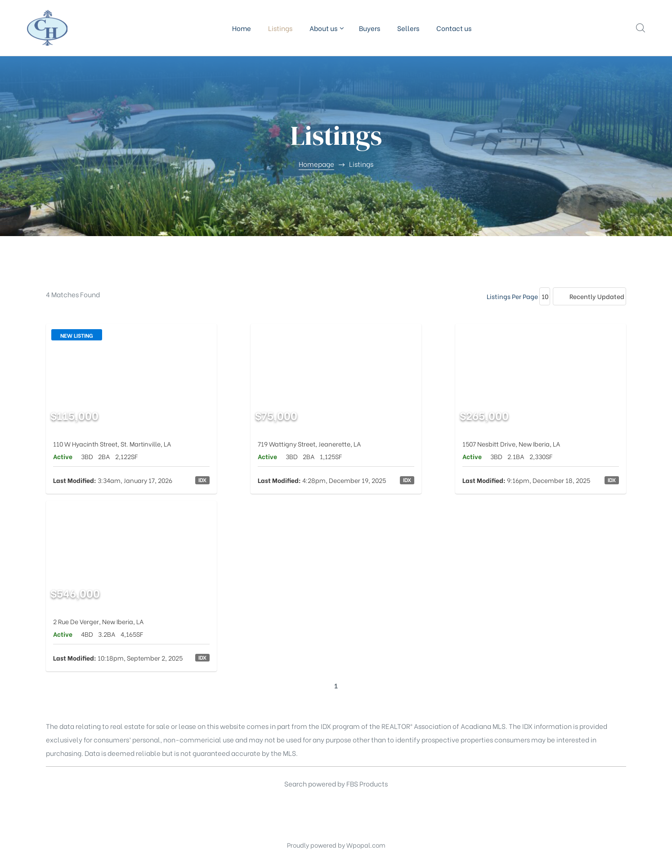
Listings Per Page (512, 296)
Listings (280, 28)
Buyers (369, 28)
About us (325, 28)
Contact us (453, 28)
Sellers (408, 28)
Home (241, 28)
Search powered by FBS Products (336, 783)
